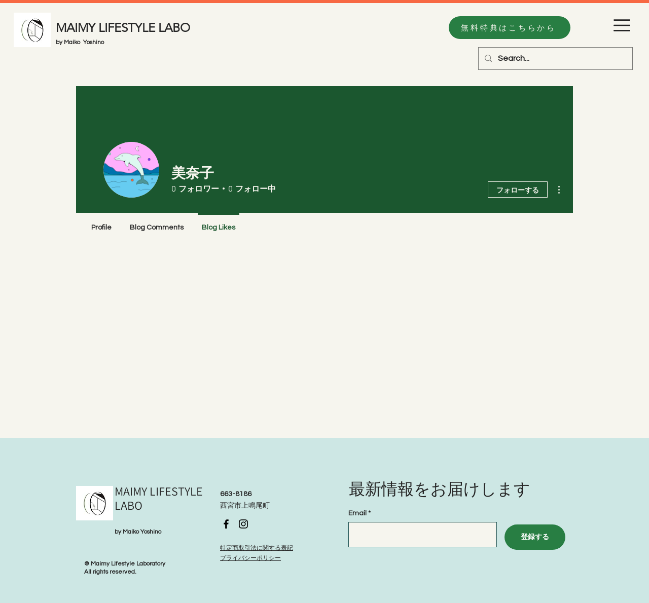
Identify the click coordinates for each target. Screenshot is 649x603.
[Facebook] (226, 524)
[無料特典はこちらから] (509, 27)
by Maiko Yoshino (80, 42)
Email (357, 513)
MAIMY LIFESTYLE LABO (123, 27)
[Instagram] (243, 524)
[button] (622, 25)
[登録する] (534, 537)
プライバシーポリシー (250, 558)
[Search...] (554, 58)
